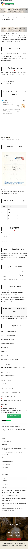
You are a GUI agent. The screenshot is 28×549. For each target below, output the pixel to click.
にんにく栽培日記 (6, 464)
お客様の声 (4, 480)
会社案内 (4, 438)
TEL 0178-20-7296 (14, 532)
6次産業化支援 (5, 457)
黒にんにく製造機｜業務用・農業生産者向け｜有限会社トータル (14, 430)
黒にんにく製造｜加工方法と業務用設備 (11, 426)
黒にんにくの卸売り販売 (7, 461)
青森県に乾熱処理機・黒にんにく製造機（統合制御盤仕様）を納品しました (14, 499)
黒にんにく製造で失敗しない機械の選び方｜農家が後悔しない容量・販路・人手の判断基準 (14, 491)
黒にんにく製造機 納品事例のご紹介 (10, 495)
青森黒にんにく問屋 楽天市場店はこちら (14, 416)
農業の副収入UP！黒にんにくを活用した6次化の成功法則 (14, 504)
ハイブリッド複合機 (6, 441)
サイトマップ (5, 474)
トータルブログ (5, 484)
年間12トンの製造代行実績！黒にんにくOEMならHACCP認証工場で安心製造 (13, 509)
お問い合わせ (5, 467)
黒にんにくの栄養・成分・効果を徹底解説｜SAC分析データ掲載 (14, 449)
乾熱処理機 (4, 444)
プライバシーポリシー (7, 471)
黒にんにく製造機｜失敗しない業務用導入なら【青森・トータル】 (13, 453)
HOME (2, 15)
